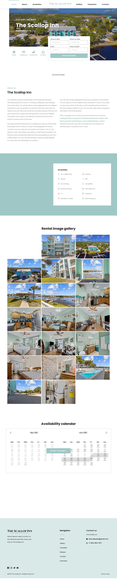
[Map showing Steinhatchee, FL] (58, 502)
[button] (7, 73)
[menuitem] (14, 4)
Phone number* (75, 47)
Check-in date (55, 39)
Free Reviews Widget (58, 76)
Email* (52, 47)
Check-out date (75, 39)
